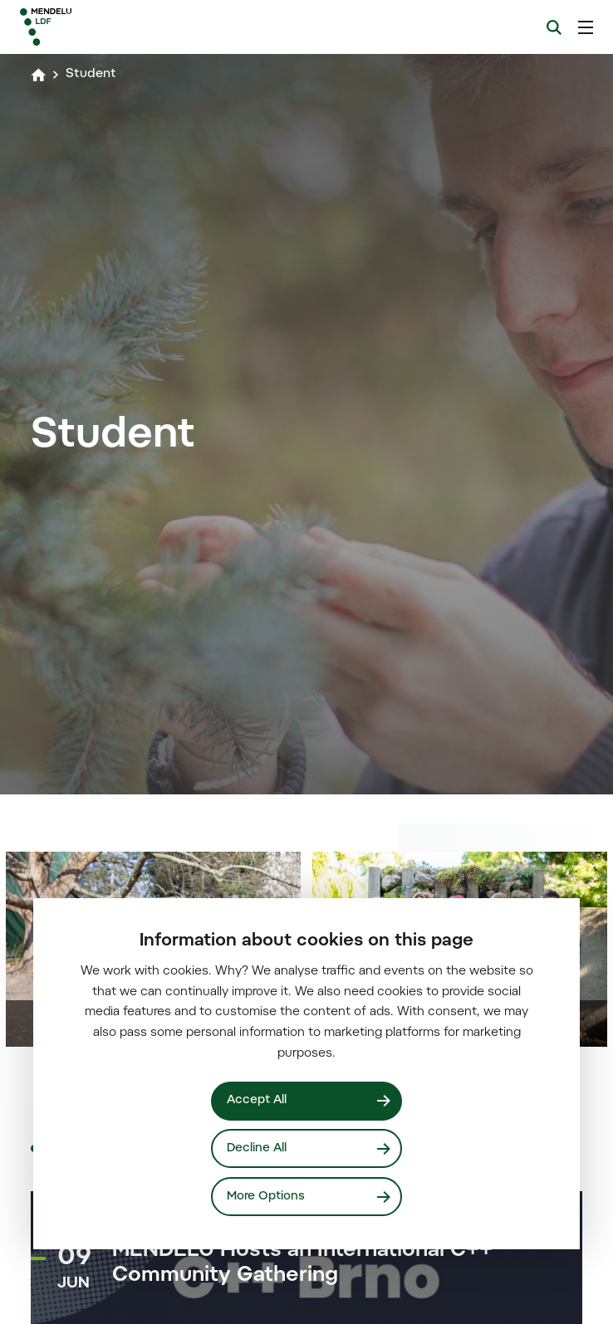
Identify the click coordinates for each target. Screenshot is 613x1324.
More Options (266, 1196)
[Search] (554, 27)
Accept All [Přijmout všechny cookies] (257, 1100)
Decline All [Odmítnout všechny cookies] (257, 1148)
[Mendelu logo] (105, 27)
